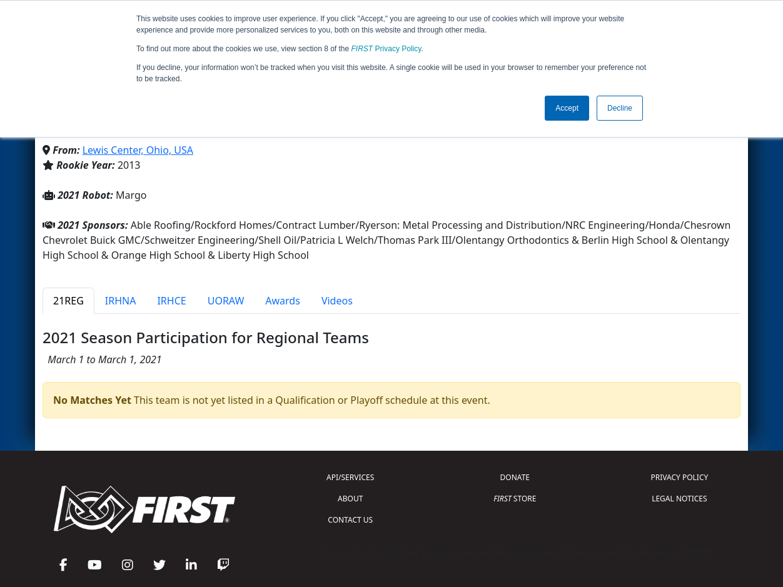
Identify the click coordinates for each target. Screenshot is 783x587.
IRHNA (120, 301)
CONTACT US (350, 519)
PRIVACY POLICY (679, 477)
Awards (282, 301)
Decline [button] (619, 108)
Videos (337, 301)
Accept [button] (566, 108)
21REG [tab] (68, 301)
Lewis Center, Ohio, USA (138, 150)
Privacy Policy (386, 48)
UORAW (226, 301)
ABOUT (350, 498)
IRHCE (171, 301)
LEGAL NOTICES (679, 498)
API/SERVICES (350, 477)
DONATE (515, 477)
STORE (514, 498)
